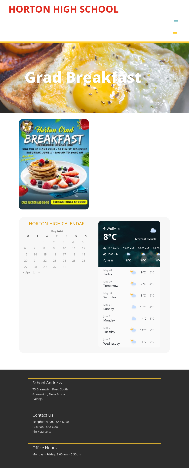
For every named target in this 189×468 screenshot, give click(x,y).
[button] (109, 254)
